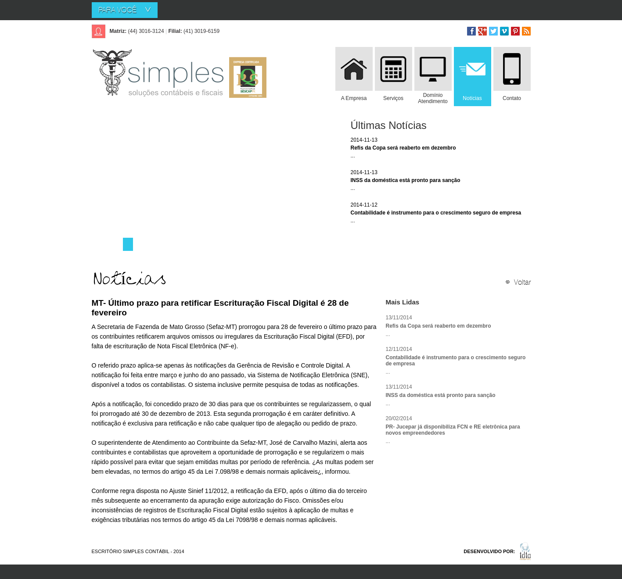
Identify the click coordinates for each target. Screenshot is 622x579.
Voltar (522, 282)
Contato (512, 98)
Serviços (393, 98)
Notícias (472, 98)
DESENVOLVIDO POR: (489, 551)
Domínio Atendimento (432, 98)
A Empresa (354, 98)
